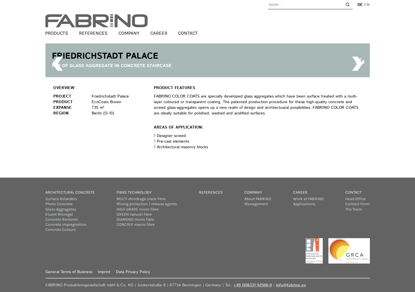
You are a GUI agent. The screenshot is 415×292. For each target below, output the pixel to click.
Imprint (104, 272)
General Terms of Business (68, 272)
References (93, 33)
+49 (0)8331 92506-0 (253, 285)
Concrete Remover (61, 219)
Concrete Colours (60, 229)
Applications (304, 204)
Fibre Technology (134, 192)
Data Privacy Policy (133, 272)
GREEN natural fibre (134, 214)
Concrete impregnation (65, 224)
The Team (353, 209)
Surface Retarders (61, 198)
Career (158, 33)
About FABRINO (257, 198)
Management (256, 204)
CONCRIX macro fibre (136, 224)
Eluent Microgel (59, 214)
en (367, 5)
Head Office (355, 198)
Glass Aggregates (60, 209)
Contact (188, 33)
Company (128, 33)
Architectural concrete (70, 192)
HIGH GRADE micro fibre (138, 209)
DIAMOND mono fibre (135, 219)
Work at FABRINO (308, 198)
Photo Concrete (59, 204)
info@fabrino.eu (291, 285)
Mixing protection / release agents (147, 204)
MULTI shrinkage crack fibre (141, 198)
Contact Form (357, 204)
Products (56, 33)
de (360, 5)
